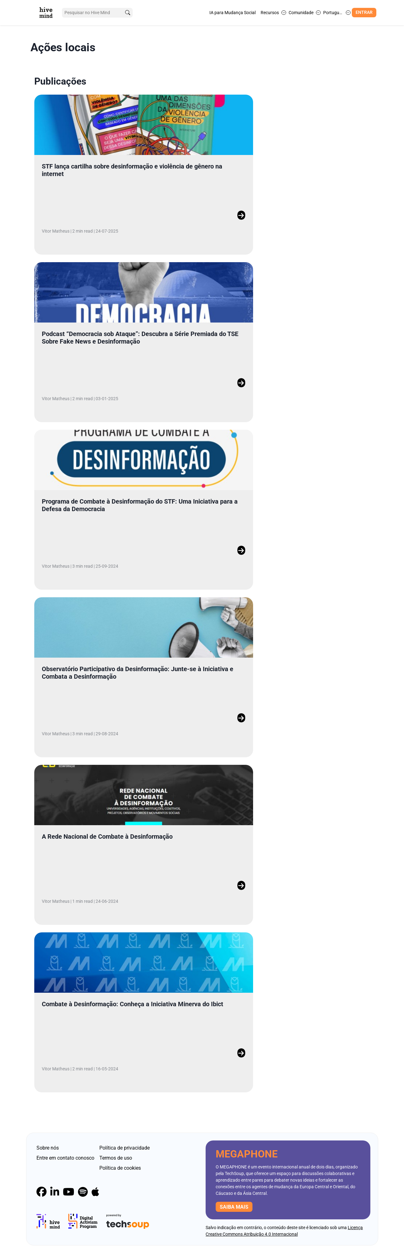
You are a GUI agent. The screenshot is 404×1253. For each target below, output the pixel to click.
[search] (127, 13)
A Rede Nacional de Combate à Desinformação (107, 836)
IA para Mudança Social (232, 12)
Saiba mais (234, 1207)
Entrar (364, 12)
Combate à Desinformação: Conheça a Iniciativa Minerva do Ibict (132, 1004)
